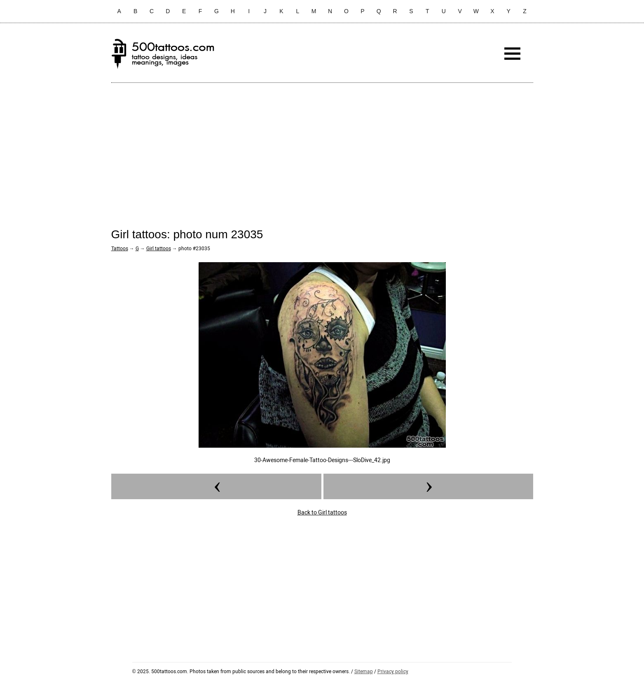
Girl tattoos (158, 248)
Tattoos (119, 248)
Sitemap (363, 671)
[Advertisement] (322, 149)
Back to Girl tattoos (322, 512)
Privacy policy (392, 671)
